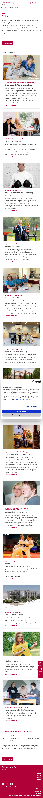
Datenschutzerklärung (22, 399)
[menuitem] (31, 3)
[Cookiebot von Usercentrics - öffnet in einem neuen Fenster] (32, 381)
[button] (31, 2)
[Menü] (41, 2)
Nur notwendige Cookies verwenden (21, 415)
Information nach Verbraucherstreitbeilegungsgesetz (24, 795)
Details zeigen (32, 406)
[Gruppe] (8, 3)
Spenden (11, 7)
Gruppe (5, 7)
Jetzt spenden (7, 43)
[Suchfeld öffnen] (36, 2)
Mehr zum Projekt (11, 105)
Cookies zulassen (21, 411)
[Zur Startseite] (1, 7)
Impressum (6, 401)
